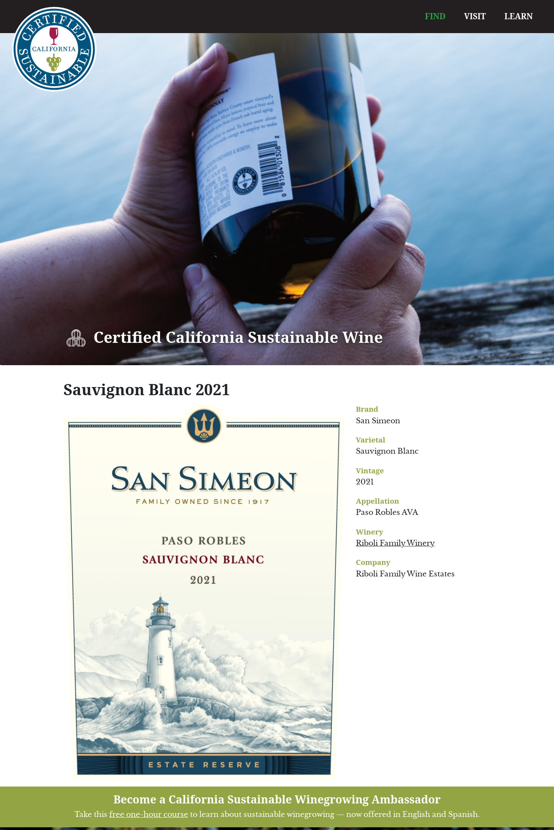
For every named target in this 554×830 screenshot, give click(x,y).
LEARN (518, 16)
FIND (435, 16)
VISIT (475, 16)
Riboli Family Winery (395, 543)
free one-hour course (148, 814)
